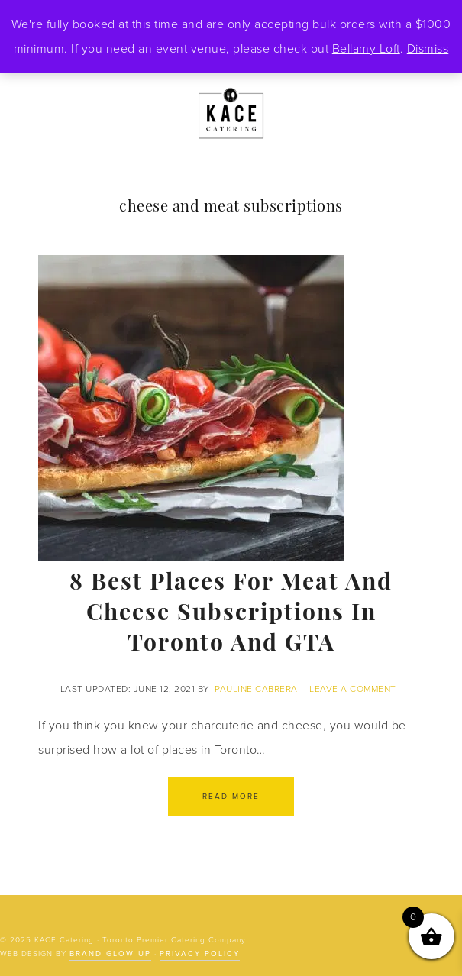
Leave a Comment (352, 689)
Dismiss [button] (428, 49)
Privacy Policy (200, 953)
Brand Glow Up (110, 953)
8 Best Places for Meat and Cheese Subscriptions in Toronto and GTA (231, 614)
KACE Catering (231, 114)
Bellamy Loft (366, 49)
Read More (231, 796)
